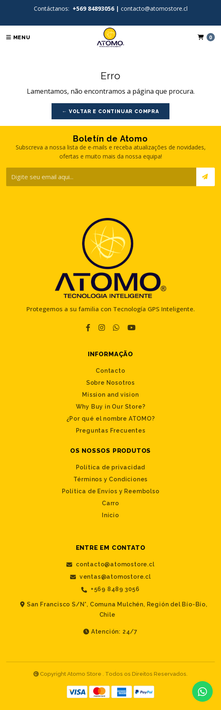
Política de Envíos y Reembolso (111, 491)
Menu (18, 37)
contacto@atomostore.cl (110, 564)
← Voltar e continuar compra (110, 111)
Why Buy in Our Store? (111, 406)
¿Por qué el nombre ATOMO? (110, 418)
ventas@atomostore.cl (110, 577)
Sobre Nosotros (110, 383)
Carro (110, 503)
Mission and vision (110, 395)
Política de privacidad (111, 467)
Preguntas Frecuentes (111, 430)
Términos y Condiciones (110, 479)
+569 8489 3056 (110, 589)
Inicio (110, 515)
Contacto (110, 371)
